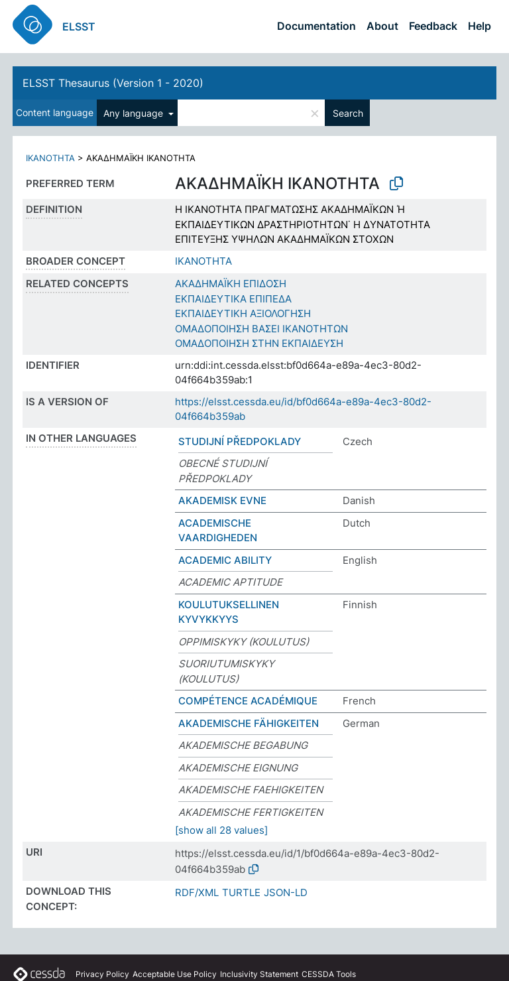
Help (479, 26)
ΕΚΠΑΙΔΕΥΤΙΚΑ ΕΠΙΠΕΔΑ (233, 299)
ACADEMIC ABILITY (225, 560)
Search (348, 113)
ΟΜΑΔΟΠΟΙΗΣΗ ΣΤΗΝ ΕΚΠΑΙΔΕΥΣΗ (259, 343)
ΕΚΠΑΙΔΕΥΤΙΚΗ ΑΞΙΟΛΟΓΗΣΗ (243, 313)
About (382, 26)
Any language (134, 113)
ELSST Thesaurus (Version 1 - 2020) (113, 83)
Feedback (433, 26)
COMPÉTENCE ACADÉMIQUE (247, 700)
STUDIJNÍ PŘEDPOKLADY (239, 441)
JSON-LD (286, 892)
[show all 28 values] (221, 830)
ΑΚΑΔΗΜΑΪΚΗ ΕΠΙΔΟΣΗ (230, 283)
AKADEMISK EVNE (222, 500)
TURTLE (241, 892)
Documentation (316, 26)
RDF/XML (197, 892)
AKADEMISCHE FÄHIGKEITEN (248, 723)
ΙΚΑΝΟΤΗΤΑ (50, 158)
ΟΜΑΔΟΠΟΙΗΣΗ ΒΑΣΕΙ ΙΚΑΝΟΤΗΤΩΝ (261, 328)
